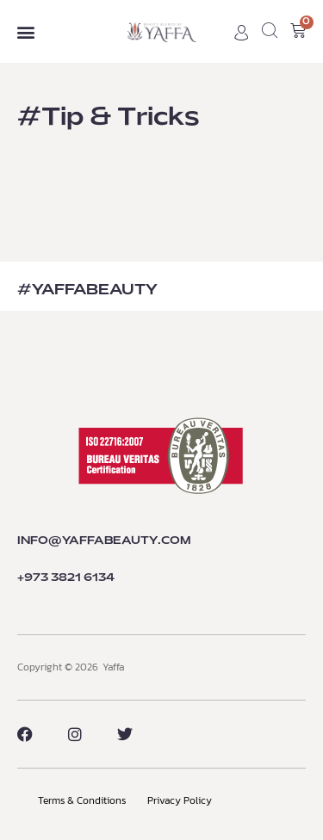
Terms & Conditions (82, 800)
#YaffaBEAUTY (87, 290)
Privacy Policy (179, 800)
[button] (25, 31)
